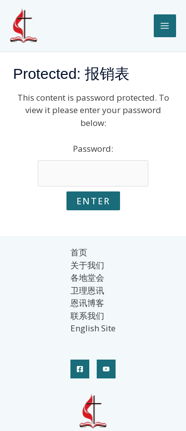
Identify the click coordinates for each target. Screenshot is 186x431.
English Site (93, 328)
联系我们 (87, 315)
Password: (93, 164)
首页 (78, 252)
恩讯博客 (87, 302)
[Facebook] (79, 369)
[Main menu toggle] (165, 25)
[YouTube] (106, 369)
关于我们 (87, 265)
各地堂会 (87, 277)
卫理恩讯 (87, 290)
